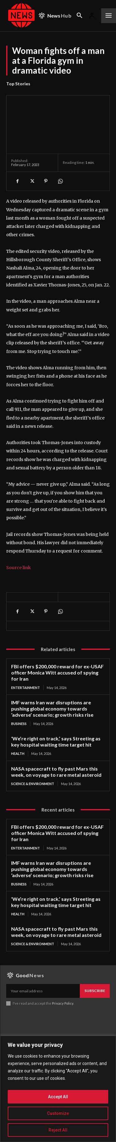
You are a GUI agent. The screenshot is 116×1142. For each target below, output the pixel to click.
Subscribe (94, 990)
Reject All (58, 1130)
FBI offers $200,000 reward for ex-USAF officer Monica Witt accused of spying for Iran (57, 672)
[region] (58, 1089)
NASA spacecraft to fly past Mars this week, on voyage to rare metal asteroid (56, 772)
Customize (58, 1113)
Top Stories (18, 84)
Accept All (58, 1096)
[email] (43, 991)
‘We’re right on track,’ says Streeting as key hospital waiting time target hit (56, 741)
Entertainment (25, 688)
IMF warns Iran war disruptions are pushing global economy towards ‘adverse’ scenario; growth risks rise (52, 708)
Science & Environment (32, 784)
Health (17, 753)
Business (19, 724)
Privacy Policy (62, 1003)
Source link (18, 567)
